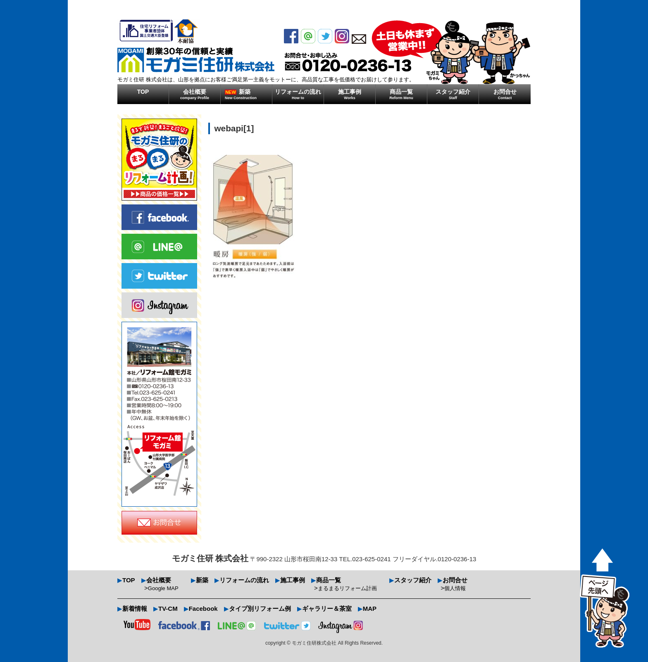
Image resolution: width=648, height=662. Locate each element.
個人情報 (455, 588)
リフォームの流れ (298, 94)
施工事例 (349, 94)
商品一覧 (401, 94)
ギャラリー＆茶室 (327, 608)
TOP (143, 91)
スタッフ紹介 (453, 94)
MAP (369, 608)
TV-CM (168, 608)
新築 (248, 94)
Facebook (203, 608)
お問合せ (505, 94)
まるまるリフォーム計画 (347, 588)
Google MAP (163, 588)
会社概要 (194, 94)
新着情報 (134, 608)
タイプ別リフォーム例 (260, 608)
